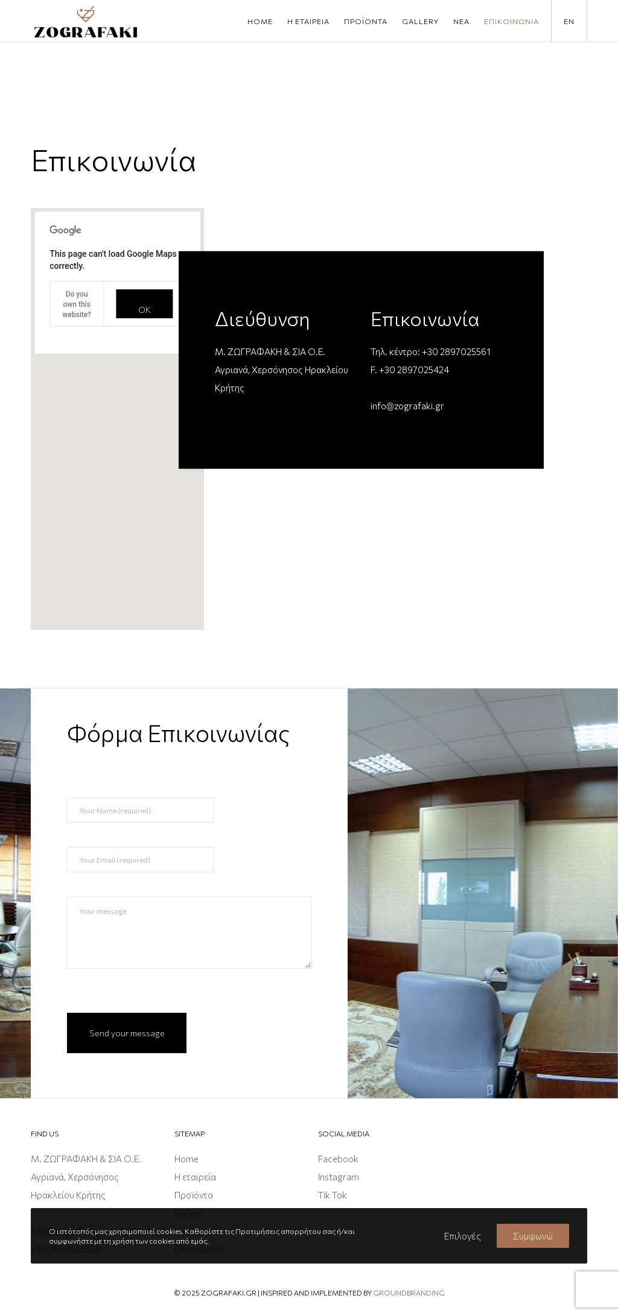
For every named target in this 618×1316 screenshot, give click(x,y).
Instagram (338, 1176)
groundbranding (409, 1292)
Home (186, 1158)
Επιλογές (462, 1235)
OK (144, 309)
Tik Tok (332, 1194)
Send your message (127, 1033)
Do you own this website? (76, 304)
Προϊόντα (193, 1194)
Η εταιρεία (195, 1176)
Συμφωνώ (533, 1235)
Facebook (338, 1158)
